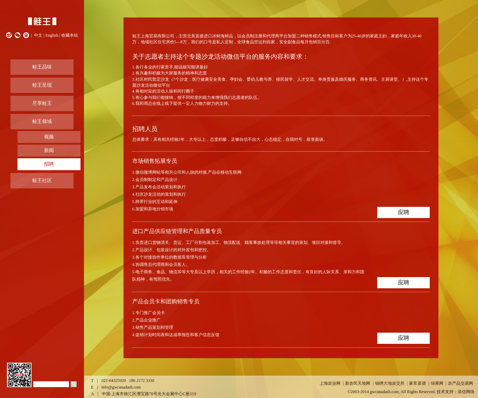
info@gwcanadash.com (121, 387)
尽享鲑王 (42, 103)
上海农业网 (329, 383)
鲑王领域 (42, 121)
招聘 (49, 164)
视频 (49, 136)
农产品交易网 (460, 383)
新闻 (49, 150)
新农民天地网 (357, 383)
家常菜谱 (417, 383)
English (51, 35)
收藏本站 (69, 35)
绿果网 (437, 383)
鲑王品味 (42, 67)
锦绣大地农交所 (390, 383)
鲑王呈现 (42, 85)
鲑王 (42, 21)
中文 (38, 35)
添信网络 (466, 391)
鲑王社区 (42, 180)
